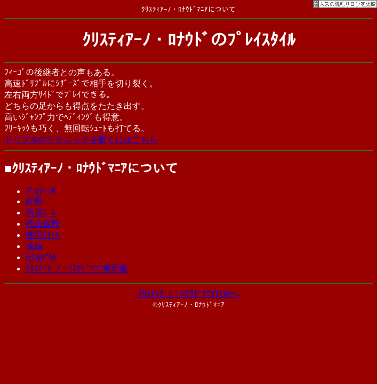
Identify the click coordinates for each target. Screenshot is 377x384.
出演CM (41, 257)
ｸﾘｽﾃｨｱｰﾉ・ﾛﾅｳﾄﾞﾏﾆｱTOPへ (188, 293)
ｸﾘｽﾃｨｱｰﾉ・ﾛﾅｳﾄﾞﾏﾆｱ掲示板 (77, 268)
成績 (34, 246)
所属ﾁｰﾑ (40, 212)
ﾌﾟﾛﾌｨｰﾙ (40, 191)
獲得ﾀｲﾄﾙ (43, 234)
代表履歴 (43, 223)
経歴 (34, 201)
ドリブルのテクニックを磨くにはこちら (81, 139)
